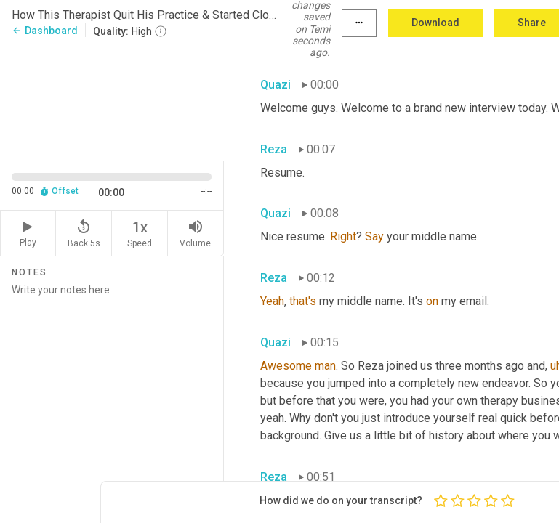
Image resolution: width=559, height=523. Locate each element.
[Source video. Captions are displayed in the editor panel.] (112, 102)
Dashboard (45, 30)
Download (435, 22)
